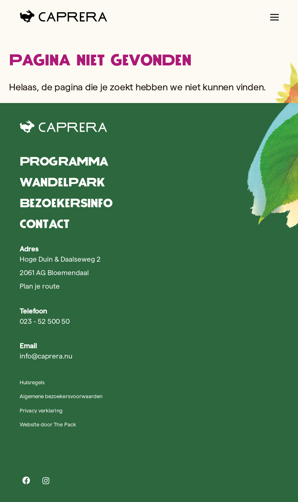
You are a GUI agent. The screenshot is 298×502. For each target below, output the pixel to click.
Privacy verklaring (41, 410)
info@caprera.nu (46, 356)
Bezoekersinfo (66, 203)
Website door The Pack (48, 424)
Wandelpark (62, 182)
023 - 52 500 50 (45, 321)
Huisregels (32, 382)
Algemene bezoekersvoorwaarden (61, 396)
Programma (64, 161)
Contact (44, 224)
